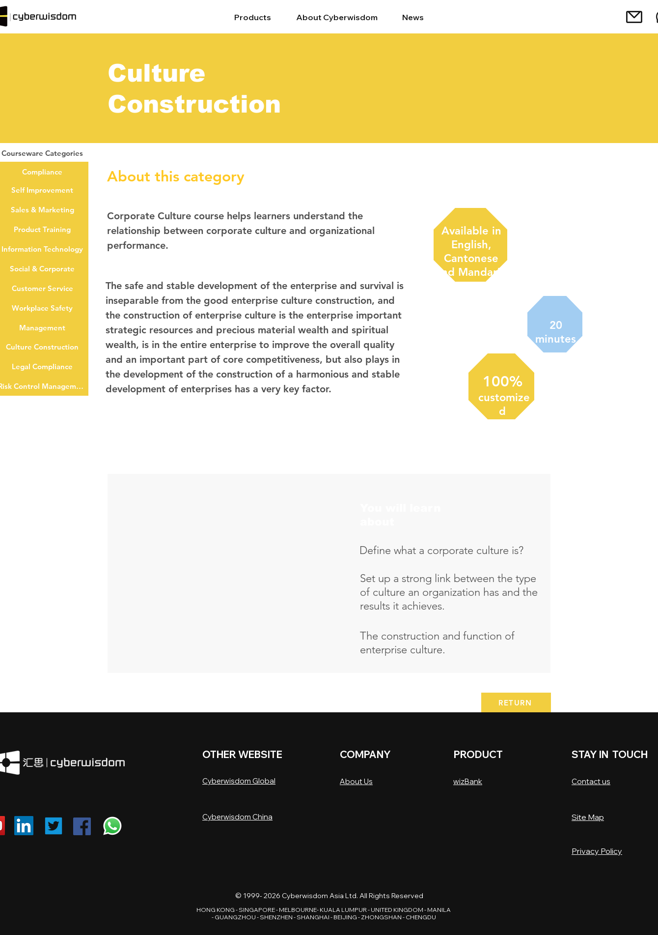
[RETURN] (516, 702)
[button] (229, 573)
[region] (470, 249)
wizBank (467, 781)
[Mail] (634, 17)
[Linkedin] (23, 825)
